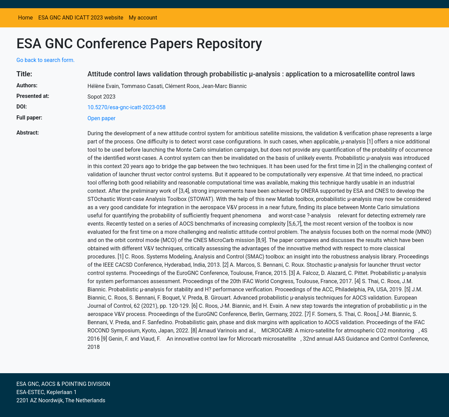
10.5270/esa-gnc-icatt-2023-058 (127, 107)
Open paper (102, 118)
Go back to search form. (45, 60)
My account (143, 17)
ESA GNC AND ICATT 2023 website (80, 17)
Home (25, 17)
